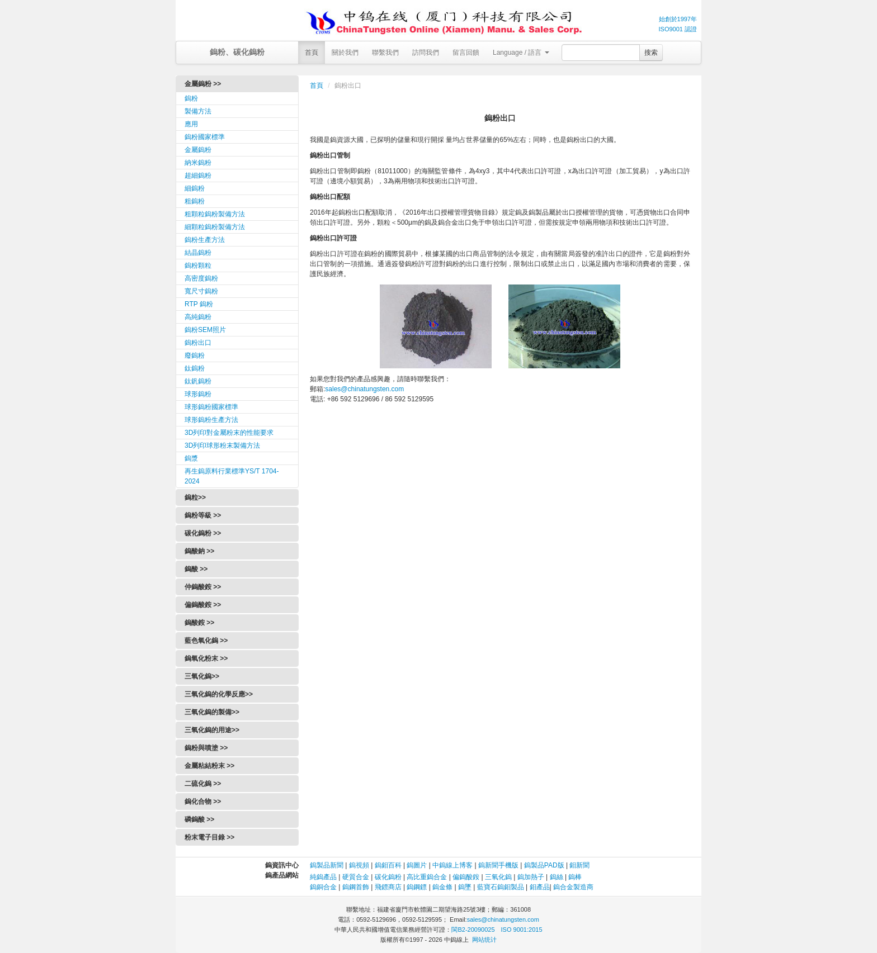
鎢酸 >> (196, 569)
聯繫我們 (385, 52)
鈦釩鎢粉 (198, 381)
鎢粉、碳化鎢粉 (237, 52)
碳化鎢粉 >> (203, 533)
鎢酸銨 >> (199, 623)
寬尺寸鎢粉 (201, 291)
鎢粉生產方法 (205, 240)
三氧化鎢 (498, 877)
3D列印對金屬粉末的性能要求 (229, 433)
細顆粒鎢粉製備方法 (215, 227)
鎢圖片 (417, 865)
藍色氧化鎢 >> (206, 640)
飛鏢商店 (388, 887)
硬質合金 (355, 877)
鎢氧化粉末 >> (206, 658)
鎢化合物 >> (203, 801)
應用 (191, 124)
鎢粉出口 (198, 343)
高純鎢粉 (198, 317)
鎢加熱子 (530, 877)
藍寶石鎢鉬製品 (500, 887)
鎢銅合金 (323, 887)
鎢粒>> (195, 497)
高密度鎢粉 (201, 278)
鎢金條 (442, 887)
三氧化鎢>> (202, 676)
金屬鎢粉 (198, 150)
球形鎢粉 (198, 394)
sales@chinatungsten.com (364, 389)
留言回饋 (465, 52)
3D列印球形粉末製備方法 (222, 445)
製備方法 (198, 111)
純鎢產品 (323, 877)
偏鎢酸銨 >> (203, 605)
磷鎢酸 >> (199, 819)
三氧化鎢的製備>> (212, 712)
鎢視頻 (359, 865)
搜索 (651, 52)
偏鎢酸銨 (465, 877)
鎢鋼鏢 (417, 887)
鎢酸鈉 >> (199, 551)
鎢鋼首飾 (355, 887)
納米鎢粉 (198, 163)
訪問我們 (425, 52)
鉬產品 (540, 887)
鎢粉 (191, 98)
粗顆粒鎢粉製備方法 (215, 214)
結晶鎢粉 (198, 253)
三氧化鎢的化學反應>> (219, 694)
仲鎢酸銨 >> (203, 587)
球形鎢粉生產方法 (211, 420)
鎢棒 (575, 877)
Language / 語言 (521, 52)
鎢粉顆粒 (198, 265)
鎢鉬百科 (388, 865)
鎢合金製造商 (573, 887)
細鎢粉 (195, 188)
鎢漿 (191, 458)
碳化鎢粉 (388, 877)
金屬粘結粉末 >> (209, 766)
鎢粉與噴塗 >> (206, 748)
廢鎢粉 (195, 355)
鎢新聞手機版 (498, 865)
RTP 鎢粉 (199, 304)
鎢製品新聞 (327, 865)
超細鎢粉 (198, 175)
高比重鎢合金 (427, 877)
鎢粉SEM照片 (205, 330)
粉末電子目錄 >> (209, 837)
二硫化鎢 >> (203, 784)
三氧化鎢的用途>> (212, 730)
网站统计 (484, 939)
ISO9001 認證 (678, 29)
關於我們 (345, 52)
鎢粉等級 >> (203, 515)
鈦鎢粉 (195, 368)
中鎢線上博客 (452, 865)
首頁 (311, 52)
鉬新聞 (579, 865)
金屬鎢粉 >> (203, 84)
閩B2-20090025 (472, 929)
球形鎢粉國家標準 (211, 407)
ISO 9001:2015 (522, 929)
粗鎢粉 (195, 201)
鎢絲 (556, 877)
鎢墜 (464, 887)
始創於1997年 (678, 19)
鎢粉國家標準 (205, 137)
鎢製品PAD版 (544, 865)
